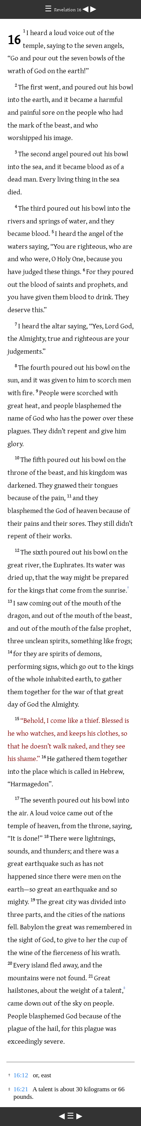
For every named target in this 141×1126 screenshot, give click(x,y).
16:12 (21, 1075)
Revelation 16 (68, 9)
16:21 (21, 1089)
